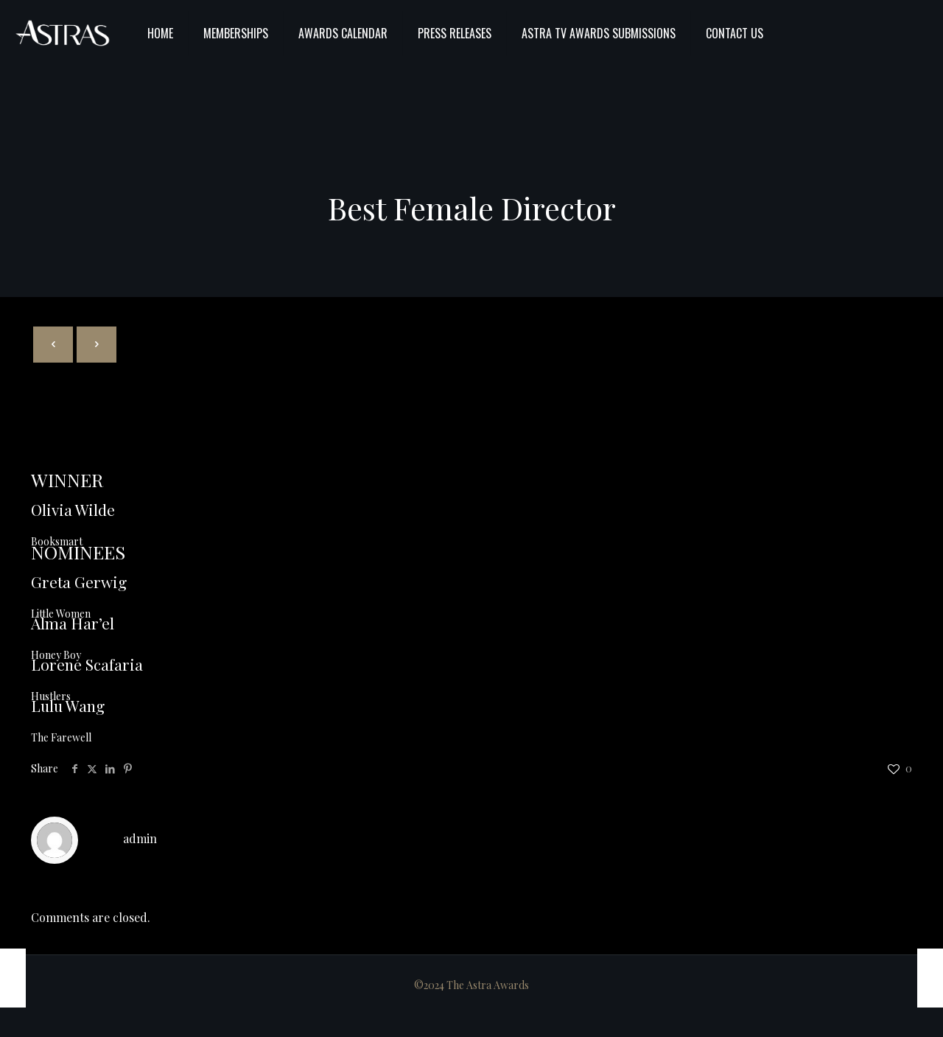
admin (140, 838)
